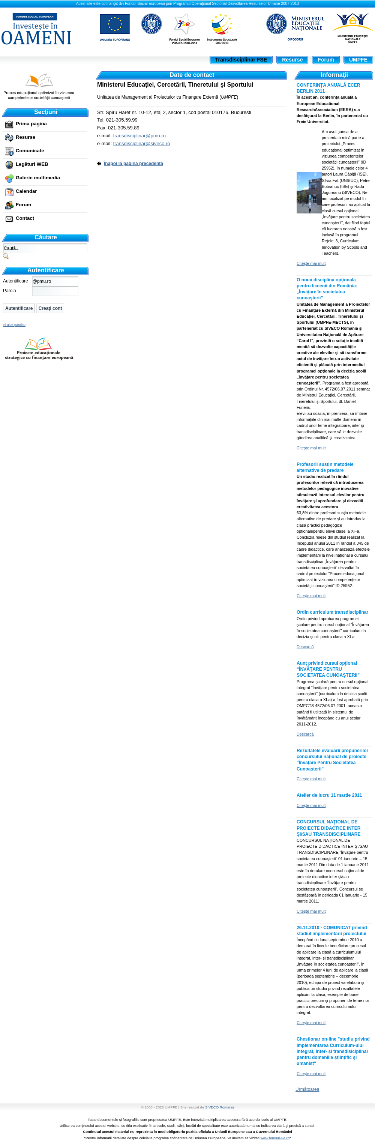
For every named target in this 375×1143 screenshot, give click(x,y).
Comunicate (30, 150)
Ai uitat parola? (14, 325)
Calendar (26, 191)
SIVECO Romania (219, 1107)
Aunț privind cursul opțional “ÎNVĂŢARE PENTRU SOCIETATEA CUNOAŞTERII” (328, 669)
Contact (25, 218)
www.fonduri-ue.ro (275, 1138)
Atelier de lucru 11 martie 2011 (329, 795)
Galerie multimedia (38, 177)
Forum (23, 204)
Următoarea (307, 1089)
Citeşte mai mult (311, 263)
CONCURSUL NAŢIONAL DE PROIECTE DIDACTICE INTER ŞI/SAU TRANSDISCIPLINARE (328, 828)
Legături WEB (32, 164)
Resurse (25, 137)
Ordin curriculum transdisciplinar (332, 612)
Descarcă (305, 646)
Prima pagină (31, 123)
